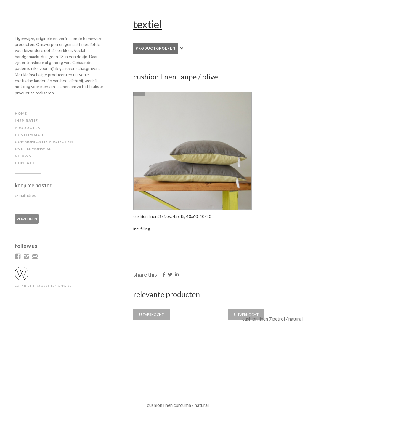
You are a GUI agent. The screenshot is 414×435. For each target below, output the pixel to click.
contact (25, 163)
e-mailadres (25, 195)
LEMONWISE (61, 285)
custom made (30, 135)
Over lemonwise (33, 148)
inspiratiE (26, 120)
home (21, 113)
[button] (161, 48)
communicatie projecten (44, 141)
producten (28, 127)
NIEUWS (23, 156)
